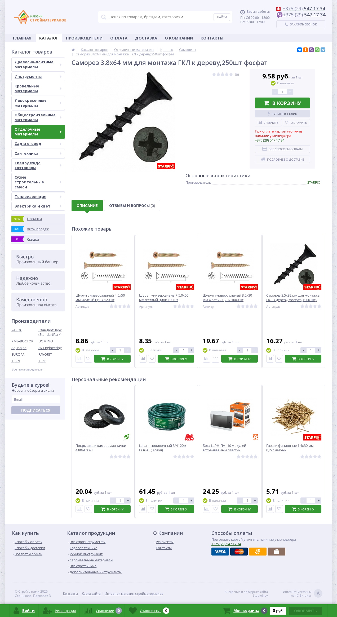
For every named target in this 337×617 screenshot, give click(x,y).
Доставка (146, 38)
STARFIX (313, 182)
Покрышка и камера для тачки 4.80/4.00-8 (101, 447)
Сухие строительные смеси (38, 182)
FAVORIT (45, 354)
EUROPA (17, 354)
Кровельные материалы (38, 88)
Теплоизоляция (38, 196)
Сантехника (38, 153)
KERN (15, 361)
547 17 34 (269, 140)
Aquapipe (18, 347)
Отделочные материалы (38, 131)
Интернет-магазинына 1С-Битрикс (302, 594)
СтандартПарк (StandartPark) (50, 332)
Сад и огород (38, 143)
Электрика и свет (38, 206)
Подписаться (35, 410)
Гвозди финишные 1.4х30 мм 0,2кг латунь (290, 447)
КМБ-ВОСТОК (22, 341)
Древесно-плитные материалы (38, 64)
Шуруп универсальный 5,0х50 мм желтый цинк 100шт (163, 297)
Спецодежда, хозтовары (38, 165)
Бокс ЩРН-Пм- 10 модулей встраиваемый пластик (224, 447)
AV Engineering (50, 347)
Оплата (118, 38)
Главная (22, 38)
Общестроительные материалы (38, 117)
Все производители (27, 369)
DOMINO (45, 341)
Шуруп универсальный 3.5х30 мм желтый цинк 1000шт (227, 297)
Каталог (48, 38)
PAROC (16, 330)
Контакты (212, 38)
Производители (84, 38)
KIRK (42, 361)
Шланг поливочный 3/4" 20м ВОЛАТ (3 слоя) (162, 447)
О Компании (179, 38)
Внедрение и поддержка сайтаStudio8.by (246, 593)
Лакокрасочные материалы (38, 103)
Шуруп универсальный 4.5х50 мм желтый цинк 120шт (100, 297)
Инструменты (38, 76)
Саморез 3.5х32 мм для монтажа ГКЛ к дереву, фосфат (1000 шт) (293, 297)
